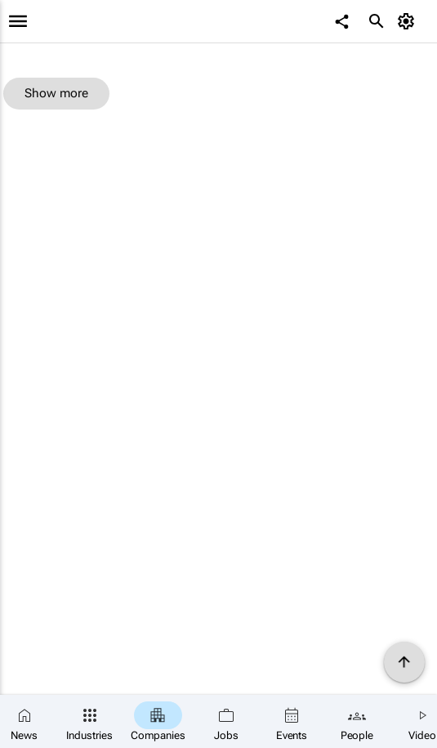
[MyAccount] (408, 21)
